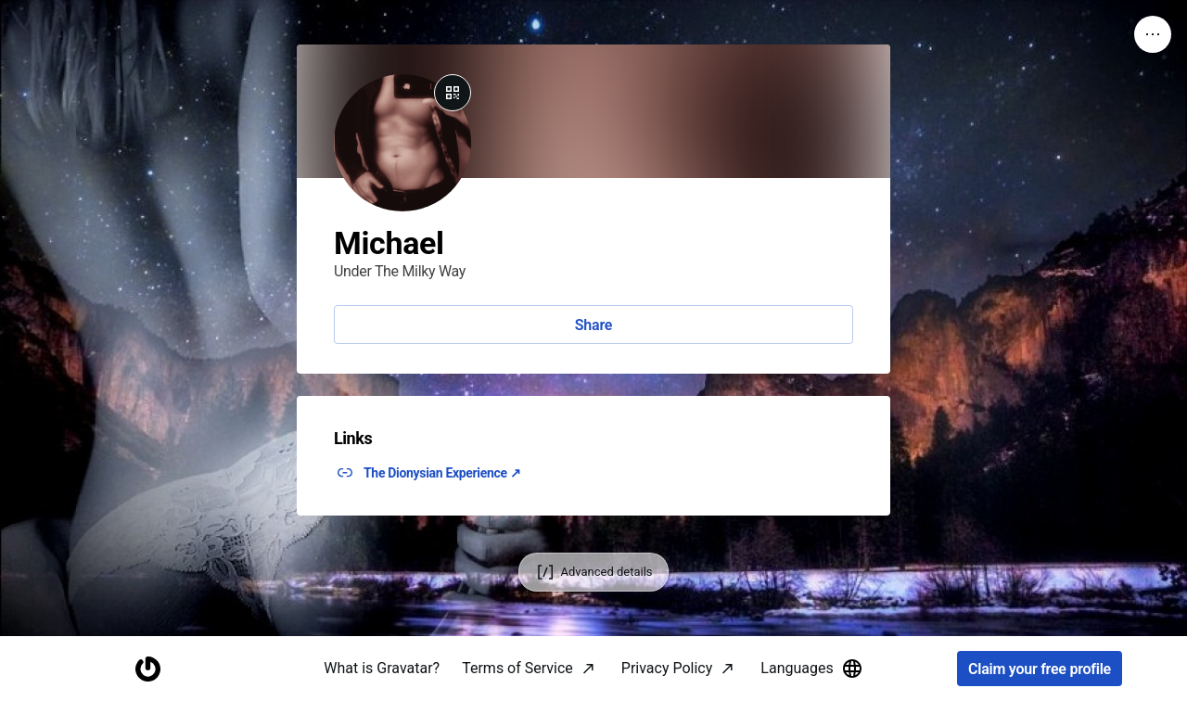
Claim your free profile (1039, 669)
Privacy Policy (667, 668)
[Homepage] (147, 669)
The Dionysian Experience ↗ (442, 472)
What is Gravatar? (382, 668)
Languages (811, 668)
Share (593, 325)
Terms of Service (517, 668)
